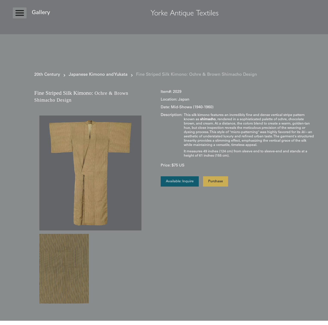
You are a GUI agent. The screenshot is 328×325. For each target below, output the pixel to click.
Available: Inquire (180, 181)
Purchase (215, 181)
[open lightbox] (90, 173)
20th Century (47, 75)
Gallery (41, 13)
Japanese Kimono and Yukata (98, 75)
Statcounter (8, 322)
